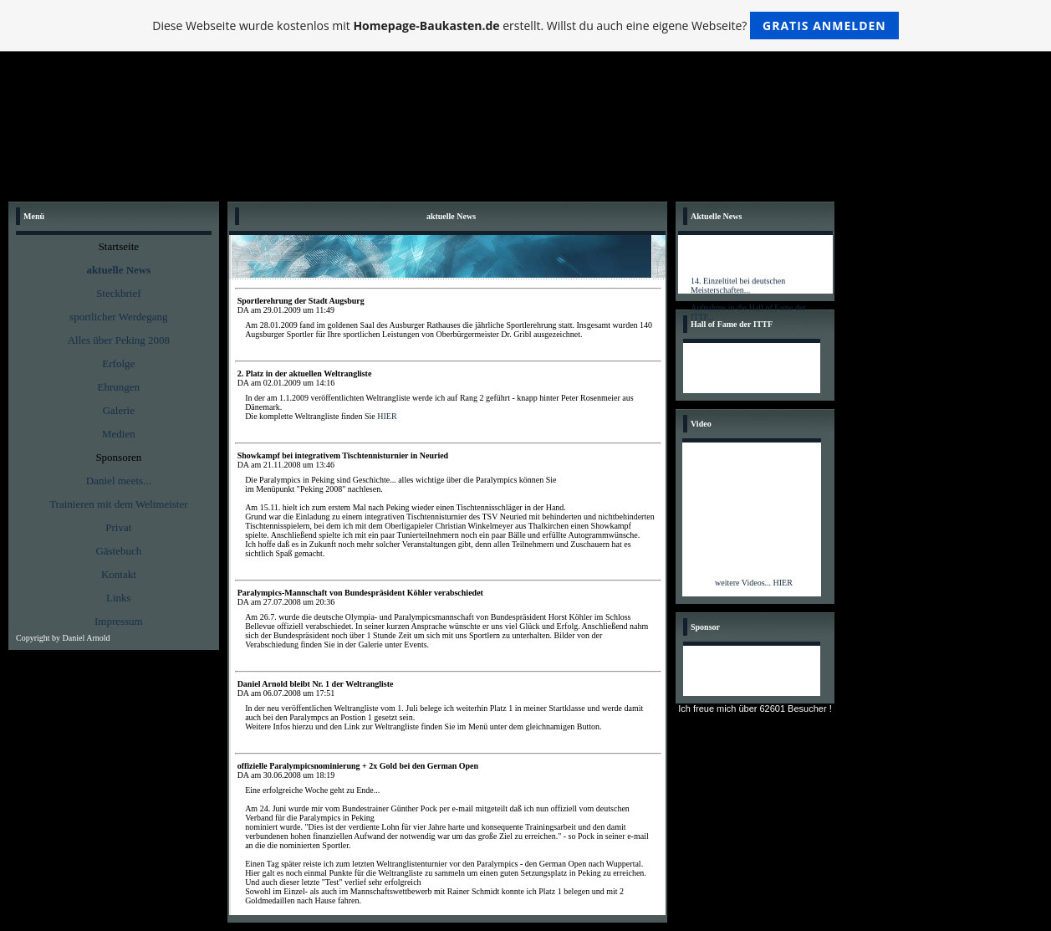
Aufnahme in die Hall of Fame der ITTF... (748, 314)
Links (118, 597)
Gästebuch (118, 551)
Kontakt (118, 574)
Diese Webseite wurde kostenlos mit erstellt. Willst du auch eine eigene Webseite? (525, 25)
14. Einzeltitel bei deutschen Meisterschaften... (738, 288)
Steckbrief (118, 293)
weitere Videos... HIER (754, 582)
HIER (386, 416)
